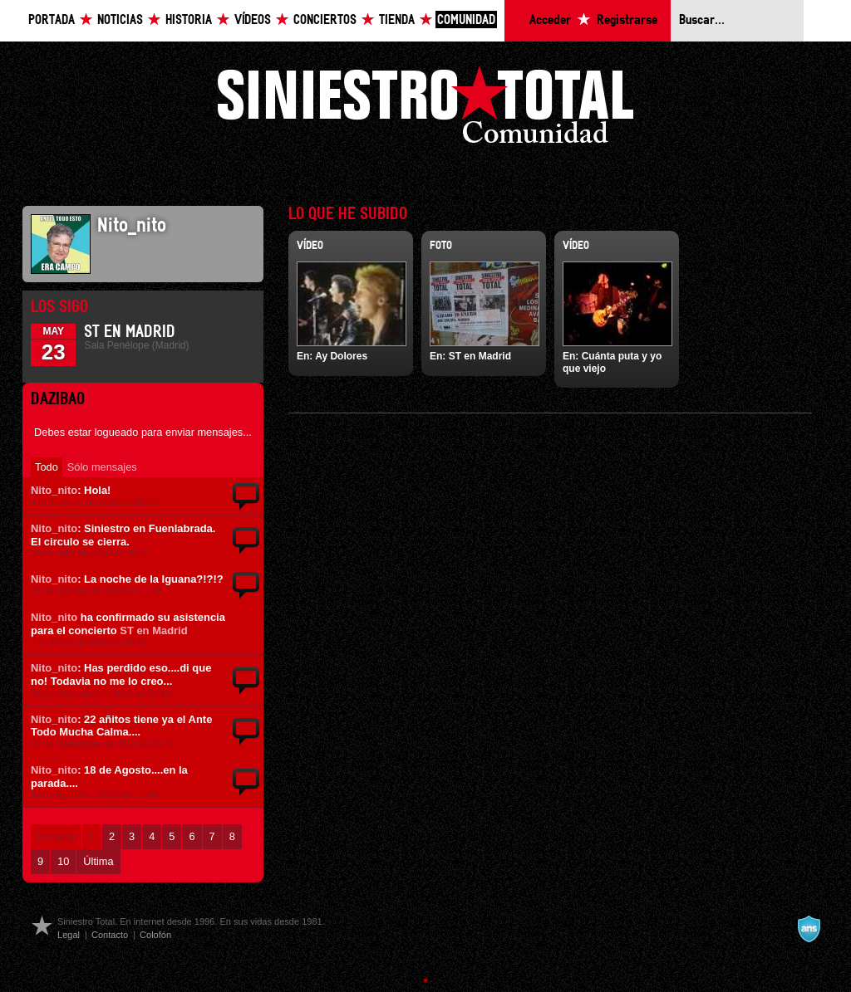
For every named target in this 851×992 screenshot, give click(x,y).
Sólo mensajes (102, 467)
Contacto (109, 935)
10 (63, 861)
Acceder (550, 20)
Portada (51, 20)
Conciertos (325, 20)
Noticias (120, 20)
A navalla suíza (808, 929)
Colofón (155, 935)
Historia (188, 20)
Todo (46, 467)
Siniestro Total (425, 109)
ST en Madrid (129, 332)
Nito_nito (54, 490)
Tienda (397, 20)
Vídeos (252, 20)
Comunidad (466, 20)
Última (98, 861)
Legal (68, 935)
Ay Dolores (341, 356)
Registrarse (627, 20)
